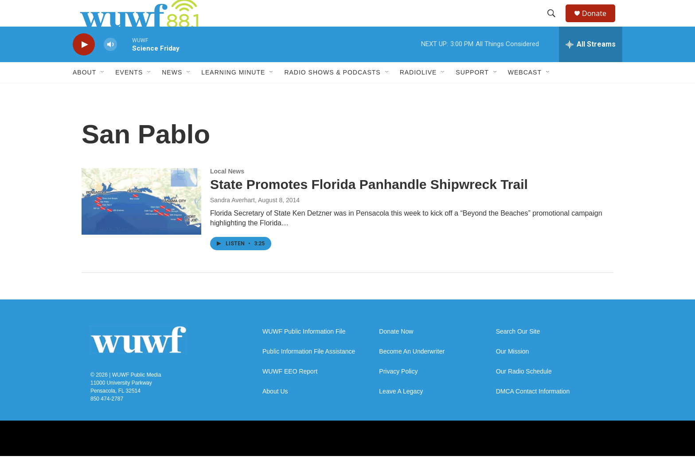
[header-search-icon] (555, 24)
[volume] (110, 65)
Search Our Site (518, 351)
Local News (227, 191)
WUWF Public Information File (303, 351)
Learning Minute (233, 92)
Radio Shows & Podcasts (332, 92)
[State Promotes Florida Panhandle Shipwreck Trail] (141, 221)
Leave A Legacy (401, 411)
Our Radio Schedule (524, 391)
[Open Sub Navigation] (102, 92)
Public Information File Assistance (308, 371)
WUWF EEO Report (289, 391)
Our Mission (512, 371)
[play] (84, 64)
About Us (275, 411)
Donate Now (396, 351)
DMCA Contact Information (533, 411)
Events (129, 92)
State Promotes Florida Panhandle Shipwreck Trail (369, 204)
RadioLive (418, 92)
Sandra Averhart (232, 220)
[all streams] (590, 64)
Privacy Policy (398, 391)
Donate (599, 23)
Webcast (525, 92)
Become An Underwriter (412, 371)
